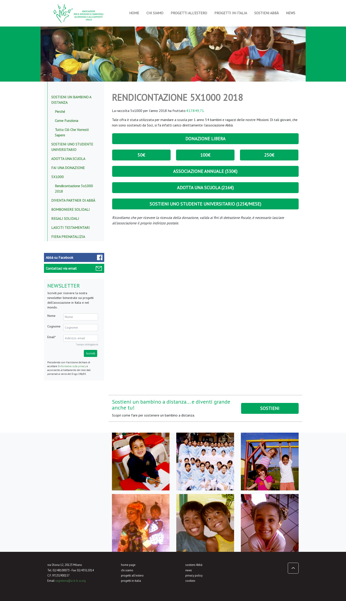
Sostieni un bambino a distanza (71, 100)
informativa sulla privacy (72, 366)
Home (134, 13)
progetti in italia (131, 581)
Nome (51, 316)
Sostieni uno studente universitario (72, 147)
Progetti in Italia (230, 13)
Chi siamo (154, 13)
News (290, 13)
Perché (60, 111)
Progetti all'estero (189, 13)
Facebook (59, 257)
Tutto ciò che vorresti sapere (72, 132)
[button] (293, 568)
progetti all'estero (132, 575)
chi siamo (127, 570)
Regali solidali (65, 218)
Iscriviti (90, 353)
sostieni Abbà (193, 565)
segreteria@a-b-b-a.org (70, 581)
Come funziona (66, 120)
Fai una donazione (68, 167)
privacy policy (194, 575)
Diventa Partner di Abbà (73, 200)
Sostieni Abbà (266, 13)
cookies (190, 581)
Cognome (53, 326)
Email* (51, 337)
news (188, 570)
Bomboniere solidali (70, 209)
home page (128, 565)
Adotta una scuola (68, 158)
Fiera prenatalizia (68, 236)
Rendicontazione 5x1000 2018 (74, 189)
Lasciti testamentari (70, 227)
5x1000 (57, 176)
